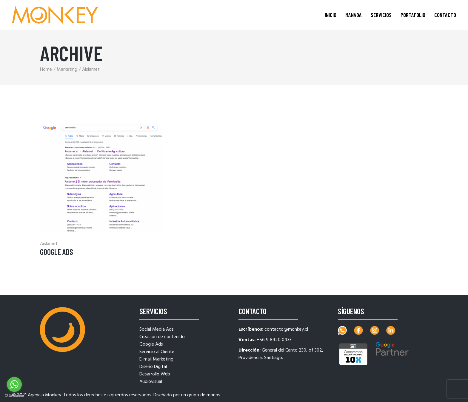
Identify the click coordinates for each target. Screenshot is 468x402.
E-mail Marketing (156, 359)
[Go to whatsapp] (14, 384)
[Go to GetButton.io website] (14, 396)
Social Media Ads (156, 329)
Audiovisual (150, 382)
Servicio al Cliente (156, 352)
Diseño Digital (153, 367)
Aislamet (49, 244)
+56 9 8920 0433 (274, 340)
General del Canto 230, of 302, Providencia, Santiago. (280, 354)
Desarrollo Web (154, 374)
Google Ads (56, 251)
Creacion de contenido (162, 337)
